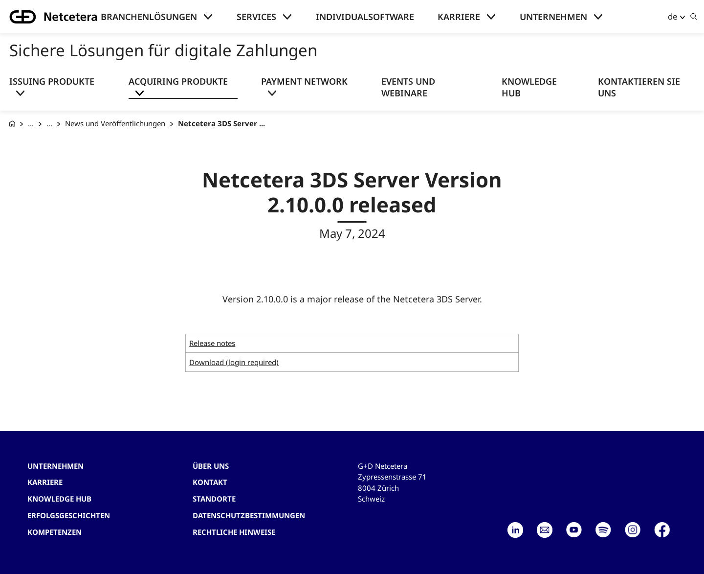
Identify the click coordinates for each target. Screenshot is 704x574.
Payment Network (304, 81)
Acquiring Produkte (178, 81)
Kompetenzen (54, 532)
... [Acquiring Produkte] (49, 123)
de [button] (673, 16)
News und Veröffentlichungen (115, 123)
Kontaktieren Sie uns (639, 87)
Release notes (212, 343)
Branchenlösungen (149, 17)
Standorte (214, 499)
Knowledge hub (59, 499)
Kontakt (210, 482)
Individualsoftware (365, 17)
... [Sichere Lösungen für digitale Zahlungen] (31, 123)
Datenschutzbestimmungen (249, 515)
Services (256, 17)
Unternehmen (553, 17)
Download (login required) (234, 362)
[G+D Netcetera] (12, 123)
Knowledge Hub (529, 87)
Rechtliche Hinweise (234, 532)
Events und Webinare (408, 87)
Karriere (459, 17)
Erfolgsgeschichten (68, 515)
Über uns (211, 466)
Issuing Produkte (51, 81)
